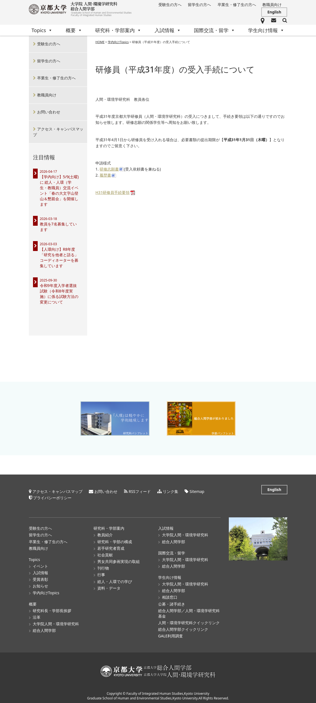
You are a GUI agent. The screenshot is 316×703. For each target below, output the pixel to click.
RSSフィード (140, 489)
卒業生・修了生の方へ (237, 4)
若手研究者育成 (110, 546)
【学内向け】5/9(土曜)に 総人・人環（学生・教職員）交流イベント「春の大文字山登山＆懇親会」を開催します (59, 190)
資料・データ (108, 586)
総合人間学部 (44, 628)
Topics (42, 30)
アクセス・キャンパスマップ (58, 131)
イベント (40, 564)
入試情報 (168, 30)
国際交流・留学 (214, 30)
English (274, 12)
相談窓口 (169, 595)
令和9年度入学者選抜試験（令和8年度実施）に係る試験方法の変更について (59, 294)
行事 (101, 573)
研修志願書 (109, 169)
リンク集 (170, 489)
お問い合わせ (48, 112)
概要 (74, 30)
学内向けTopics (46, 590)
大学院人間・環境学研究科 (56, 621)
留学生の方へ (199, 4)
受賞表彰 (40, 577)
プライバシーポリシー (52, 495)
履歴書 (105, 175)
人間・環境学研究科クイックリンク (189, 620)
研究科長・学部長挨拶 (52, 608)
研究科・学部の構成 (114, 539)
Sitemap (196, 489)
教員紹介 (105, 533)
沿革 (36, 615)
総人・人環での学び (114, 579)
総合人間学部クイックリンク (183, 627)
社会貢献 (105, 553)
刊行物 (103, 566)
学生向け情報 (266, 30)
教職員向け (272, 4)
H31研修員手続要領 (112, 192)
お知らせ (40, 584)
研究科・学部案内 (118, 30)
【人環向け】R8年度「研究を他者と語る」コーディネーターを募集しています (59, 257)
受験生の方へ (170, 4)
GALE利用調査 (170, 634)
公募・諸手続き (171, 602)
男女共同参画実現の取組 (118, 559)
